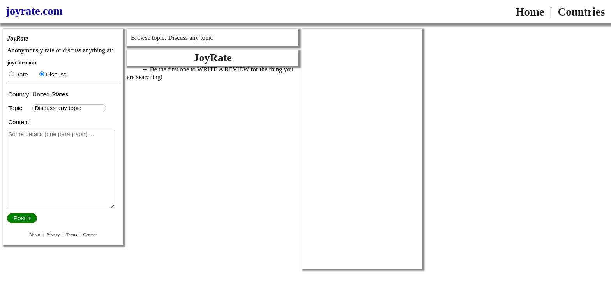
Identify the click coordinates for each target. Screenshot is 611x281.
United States (50, 94)
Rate (18, 74)
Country (19, 94)
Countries (581, 11)
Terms (71, 234)
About (34, 234)
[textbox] (69, 108)
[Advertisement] (362, 149)
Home (530, 11)
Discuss (53, 74)
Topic (16, 108)
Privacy (53, 234)
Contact (90, 234)
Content (18, 122)
